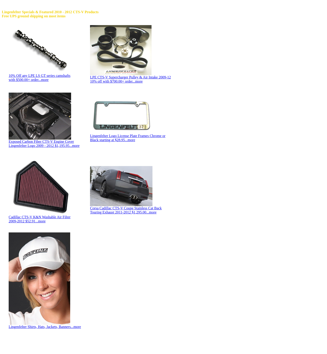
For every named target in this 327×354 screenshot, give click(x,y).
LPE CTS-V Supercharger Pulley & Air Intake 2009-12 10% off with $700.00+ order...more (130, 79)
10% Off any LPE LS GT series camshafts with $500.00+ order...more (39, 78)
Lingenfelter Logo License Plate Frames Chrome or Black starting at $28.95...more (127, 138)
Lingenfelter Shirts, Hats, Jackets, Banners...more (45, 327)
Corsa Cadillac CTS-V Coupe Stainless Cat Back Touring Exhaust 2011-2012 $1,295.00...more (126, 210)
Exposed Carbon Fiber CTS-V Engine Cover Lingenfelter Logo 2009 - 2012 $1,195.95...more (44, 144)
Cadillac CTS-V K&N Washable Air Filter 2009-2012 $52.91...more (39, 219)
